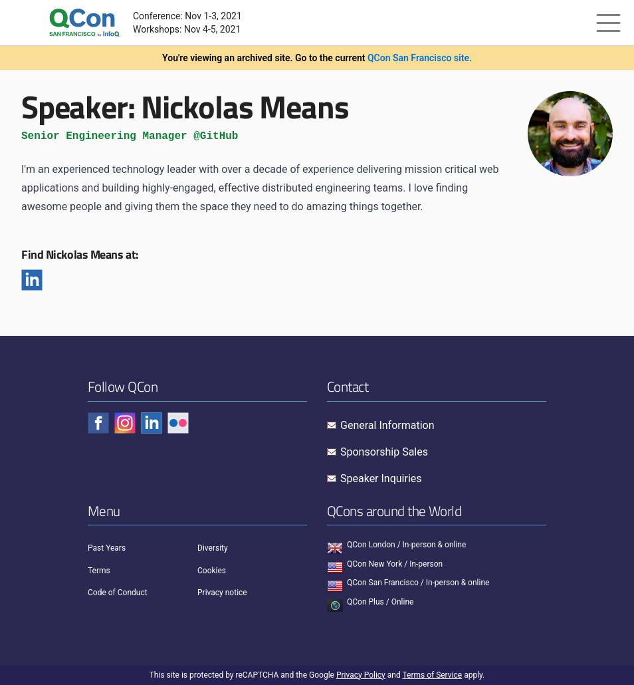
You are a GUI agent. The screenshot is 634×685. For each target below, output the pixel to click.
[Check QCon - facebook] (98, 423)
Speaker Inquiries (381, 478)
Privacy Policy (360, 675)
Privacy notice (222, 592)
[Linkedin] (32, 280)
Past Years (107, 548)
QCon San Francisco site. (420, 58)
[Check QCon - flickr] (178, 423)
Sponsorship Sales (384, 452)
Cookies (211, 570)
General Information (387, 425)
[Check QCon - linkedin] (151, 423)
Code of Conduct (118, 592)
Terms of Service (432, 675)
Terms (99, 570)
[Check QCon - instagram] (125, 423)
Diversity (212, 548)
